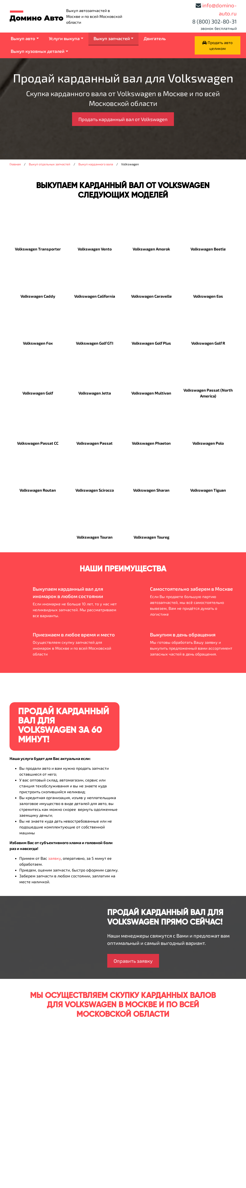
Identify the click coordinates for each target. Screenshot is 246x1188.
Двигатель (155, 38)
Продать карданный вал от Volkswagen (123, 119)
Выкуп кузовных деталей (37, 51)
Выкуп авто (23, 38)
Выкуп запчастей (112, 38)
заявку (54, 858)
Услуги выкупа (64, 38)
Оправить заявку (133, 961)
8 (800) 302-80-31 (214, 21)
